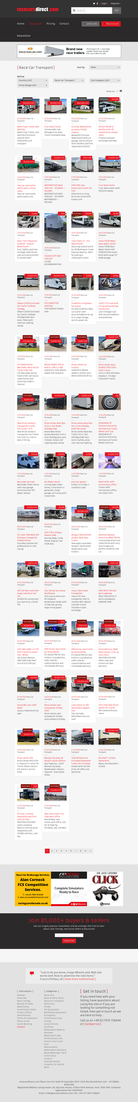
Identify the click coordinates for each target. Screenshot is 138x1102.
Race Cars (49, 995)
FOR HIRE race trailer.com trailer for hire (81, 188)
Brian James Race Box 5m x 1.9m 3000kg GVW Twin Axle (81, 426)
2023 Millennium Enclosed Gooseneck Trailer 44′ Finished (81, 761)
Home (20, 23)
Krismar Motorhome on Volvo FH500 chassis (81, 130)
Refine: (20, 76)
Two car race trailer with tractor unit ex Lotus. (26, 188)
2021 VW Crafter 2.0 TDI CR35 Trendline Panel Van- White (28, 652)
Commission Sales (26, 1009)
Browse (21, 995)
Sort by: (81, 67)
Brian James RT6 (25, 758)
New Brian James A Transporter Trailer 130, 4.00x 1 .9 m (26, 426)
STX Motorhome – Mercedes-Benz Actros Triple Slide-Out (28, 367)
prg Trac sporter (78, 482)
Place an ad (111, 24)
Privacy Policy (24, 1012)
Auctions (48, 1027)
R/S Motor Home (52, 482)
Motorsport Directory (55, 1050)
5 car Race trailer (107, 185)
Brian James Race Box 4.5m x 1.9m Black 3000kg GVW (54, 426)
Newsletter (24, 35)
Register (115, 3)
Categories (35, 23)
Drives (47, 1006)
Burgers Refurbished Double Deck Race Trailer (81, 538)
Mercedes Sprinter (26, 482)
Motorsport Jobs (52, 1035)
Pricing (51, 23)
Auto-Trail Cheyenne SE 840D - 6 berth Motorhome (27, 244)
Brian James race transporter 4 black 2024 (53, 708)
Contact (64, 23)
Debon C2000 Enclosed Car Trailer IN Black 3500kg (28, 306)
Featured (21, 998)
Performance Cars (53, 1038)
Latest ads (90, 24)
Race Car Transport (54, 1001)
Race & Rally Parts (54, 998)
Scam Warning (24, 1024)
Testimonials (24, 1015)
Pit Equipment (51, 1009)
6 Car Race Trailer (52, 127)
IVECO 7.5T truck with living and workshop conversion (108, 306)
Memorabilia (51, 1047)
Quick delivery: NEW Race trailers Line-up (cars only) (109, 652)
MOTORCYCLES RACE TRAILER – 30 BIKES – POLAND (54, 188)
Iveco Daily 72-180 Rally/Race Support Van (80, 708)
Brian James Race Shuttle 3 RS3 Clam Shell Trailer (107, 368)
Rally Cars (49, 1003)
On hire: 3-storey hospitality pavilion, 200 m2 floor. (27, 817)
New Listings (23, 1001)
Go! (116, 10)
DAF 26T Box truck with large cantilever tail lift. (28, 593)
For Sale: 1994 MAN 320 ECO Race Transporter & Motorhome (28, 538)
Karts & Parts (51, 1024)
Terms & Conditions (27, 1018)
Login (104, 3)
